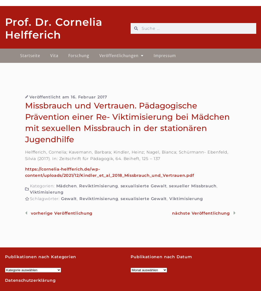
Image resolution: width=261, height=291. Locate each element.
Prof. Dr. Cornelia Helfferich (53, 28)
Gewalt (69, 198)
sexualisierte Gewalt (144, 186)
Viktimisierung (47, 192)
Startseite (30, 55)
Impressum (164, 55)
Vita (54, 55)
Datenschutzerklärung (30, 280)
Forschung (78, 55)
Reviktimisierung (98, 186)
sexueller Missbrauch (193, 186)
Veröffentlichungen (121, 55)
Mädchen (66, 186)
